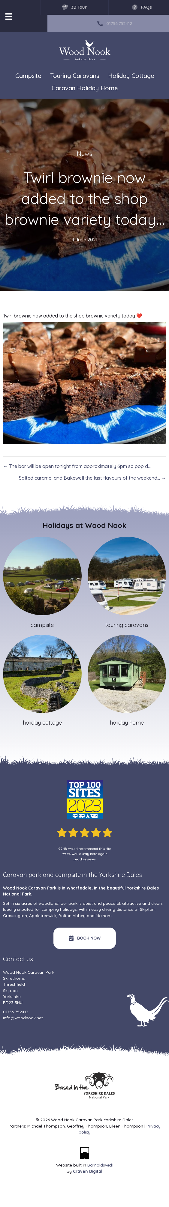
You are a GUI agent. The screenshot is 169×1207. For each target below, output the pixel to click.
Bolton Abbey (72, 915)
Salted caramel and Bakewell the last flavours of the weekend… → (92, 478)
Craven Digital (87, 1171)
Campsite (28, 75)
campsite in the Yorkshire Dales (98, 874)
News (84, 153)
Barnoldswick (100, 1164)
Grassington (15, 915)
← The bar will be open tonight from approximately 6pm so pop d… (77, 466)
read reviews (85, 859)
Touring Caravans (74, 75)
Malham (104, 915)
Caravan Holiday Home (85, 88)
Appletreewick (42, 915)
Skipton (147, 909)
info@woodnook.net (23, 1017)
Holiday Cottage (131, 75)
